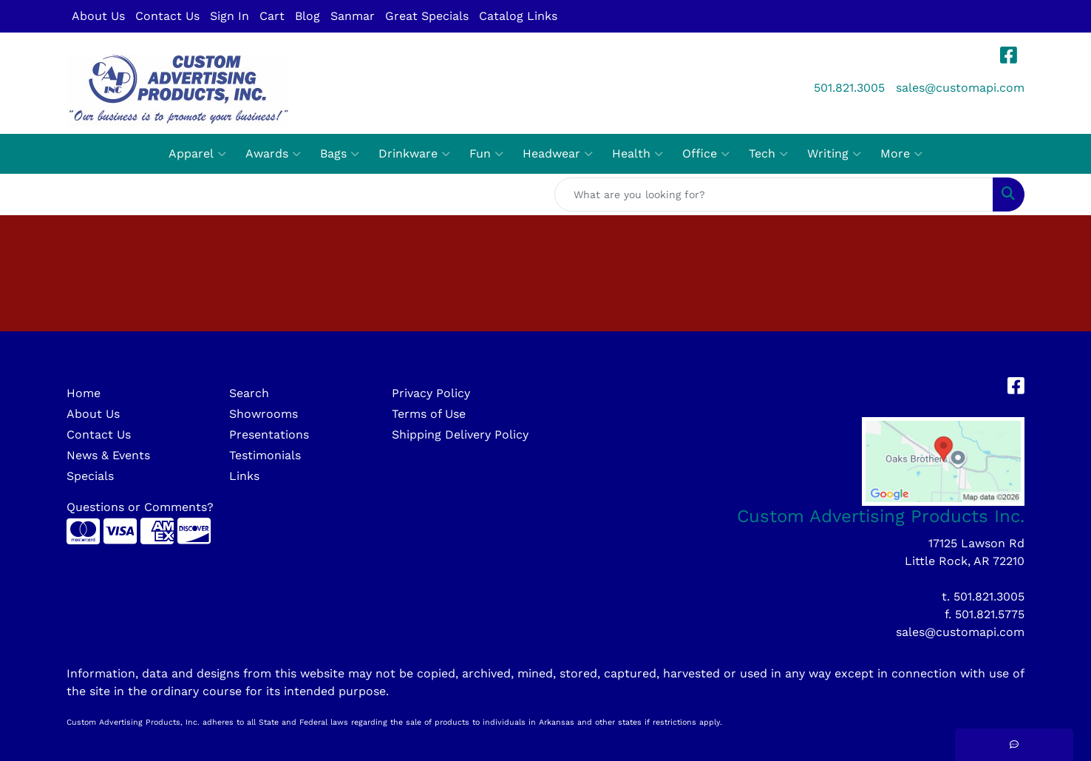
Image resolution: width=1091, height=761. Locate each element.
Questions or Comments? (140, 507)
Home (84, 393)
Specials (90, 476)
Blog (307, 16)
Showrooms (263, 414)
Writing (834, 154)
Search (249, 393)
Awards (273, 154)
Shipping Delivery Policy (460, 434)
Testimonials (265, 455)
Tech (768, 154)
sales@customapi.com (960, 88)
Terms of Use (429, 414)
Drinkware (414, 154)
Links (244, 476)
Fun (486, 154)
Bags (339, 154)
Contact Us (167, 16)
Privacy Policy (431, 393)
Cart (272, 16)
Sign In (229, 16)
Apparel (197, 154)
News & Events (108, 455)
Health (637, 154)
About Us (98, 16)
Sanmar (352, 16)
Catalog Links (518, 16)
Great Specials (427, 16)
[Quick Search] (773, 194)
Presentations (269, 434)
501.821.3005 (849, 88)
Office (706, 154)
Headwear (558, 154)
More (901, 154)
